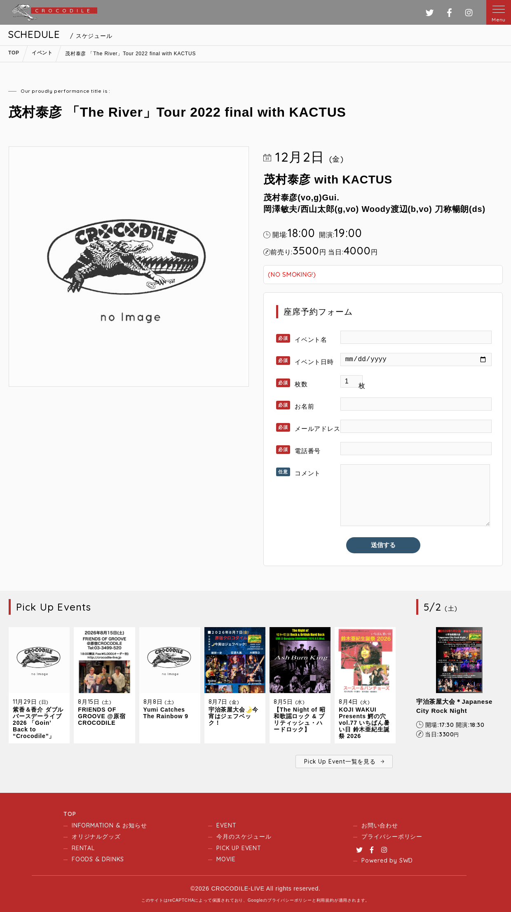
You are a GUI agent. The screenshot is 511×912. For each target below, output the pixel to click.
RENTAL (83, 848)
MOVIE (225, 859)
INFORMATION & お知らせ (109, 825)
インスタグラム (469, 12)
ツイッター (429, 12)
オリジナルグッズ (96, 836)
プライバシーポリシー (391, 836)
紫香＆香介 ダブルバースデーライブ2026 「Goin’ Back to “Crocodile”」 (38, 722)
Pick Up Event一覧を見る (339, 761)
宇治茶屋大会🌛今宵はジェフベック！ (233, 716)
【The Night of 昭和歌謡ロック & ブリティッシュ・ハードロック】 (300, 719)
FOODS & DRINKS (98, 859)
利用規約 (325, 900)
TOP (69, 814)
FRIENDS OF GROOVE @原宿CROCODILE (101, 716)
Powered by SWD (387, 860)
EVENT (226, 825)
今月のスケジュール (243, 836)
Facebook (372, 850)
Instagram (384, 850)
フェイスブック (449, 12)
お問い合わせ (379, 825)
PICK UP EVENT (238, 848)
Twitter (359, 850)
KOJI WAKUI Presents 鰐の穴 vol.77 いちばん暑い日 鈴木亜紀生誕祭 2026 (364, 722)
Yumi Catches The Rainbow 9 (165, 712)
